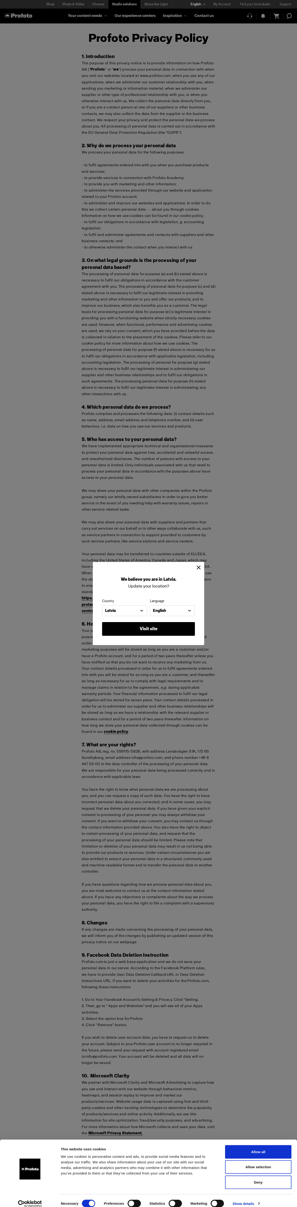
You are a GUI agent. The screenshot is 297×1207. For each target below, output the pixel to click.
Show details (243, 1198)
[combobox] (124, 610)
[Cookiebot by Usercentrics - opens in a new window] (30, 1197)
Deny (258, 1176)
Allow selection (258, 1161)
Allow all (258, 1146)
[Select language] (198, 4)
